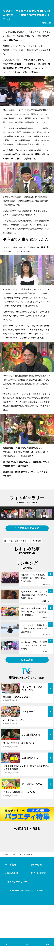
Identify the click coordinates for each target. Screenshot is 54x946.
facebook (27, 837)
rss (38, 837)
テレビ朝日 (10, 864)
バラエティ (17, 854)
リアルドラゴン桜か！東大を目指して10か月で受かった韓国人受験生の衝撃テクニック (30, 854)
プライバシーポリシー (16, 881)
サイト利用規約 (38, 873)
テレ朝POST (27, 3)
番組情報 (37, 540)
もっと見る (27, 659)
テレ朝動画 (36, 864)
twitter (15, 837)
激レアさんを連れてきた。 (16, 540)
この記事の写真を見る (27, 528)
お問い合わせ (11, 873)
